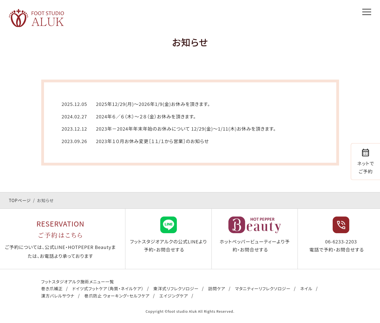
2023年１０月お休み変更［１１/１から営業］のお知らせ (152, 141)
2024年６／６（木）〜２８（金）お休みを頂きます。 (146, 116)
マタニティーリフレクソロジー (263, 288)
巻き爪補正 (52, 288)
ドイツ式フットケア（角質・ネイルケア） (108, 288)
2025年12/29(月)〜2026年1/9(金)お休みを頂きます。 (153, 104)
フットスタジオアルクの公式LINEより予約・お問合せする (168, 235)
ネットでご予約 (365, 160)
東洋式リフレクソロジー (175, 288)
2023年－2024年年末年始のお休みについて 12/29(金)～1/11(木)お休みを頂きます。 (186, 128)
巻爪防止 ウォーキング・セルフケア (116, 296)
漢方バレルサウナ (58, 296)
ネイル (306, 288)
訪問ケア (216, 288)
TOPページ (20, 200)
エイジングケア (173, 296)
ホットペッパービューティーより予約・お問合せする (254, 235)
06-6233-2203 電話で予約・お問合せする (336, 235)
